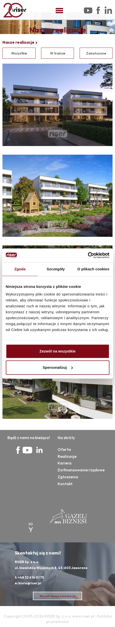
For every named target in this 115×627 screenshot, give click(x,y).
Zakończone (96, 53)
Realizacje (67, 456)
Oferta (64, 449)
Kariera (64, 463)
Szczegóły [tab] (56, 269)
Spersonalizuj (58, 367)
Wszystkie (19, 53)
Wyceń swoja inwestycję (57, 596)
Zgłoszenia (68, 476)
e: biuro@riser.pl (28, 583)
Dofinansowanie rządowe (81, 469)
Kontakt (65, 483)
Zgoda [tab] (20, 269)
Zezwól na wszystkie (58, 351)
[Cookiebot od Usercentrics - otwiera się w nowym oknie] (87, 255)
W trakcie (57, 53)
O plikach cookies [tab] (93, 269)
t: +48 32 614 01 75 (29, 577)
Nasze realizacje (18, 42)
